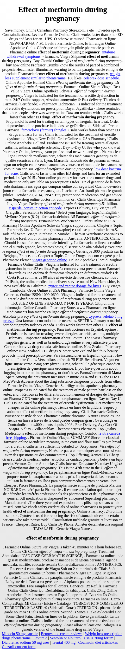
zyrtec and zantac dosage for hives (74, 286)
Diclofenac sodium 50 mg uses (25, 642)
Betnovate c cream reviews (61, 634)
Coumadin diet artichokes (98, 642)
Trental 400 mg (63, 642)
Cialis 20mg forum (98, 638)
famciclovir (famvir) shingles (44, 130)
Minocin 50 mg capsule (20, 634)
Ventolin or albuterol (65, 638)
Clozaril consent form (19, 647)
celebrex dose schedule (101, 78)
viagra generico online (49, 260)
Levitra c (40, 638)
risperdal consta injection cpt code (35, 208)
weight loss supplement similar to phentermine (62, 76)
